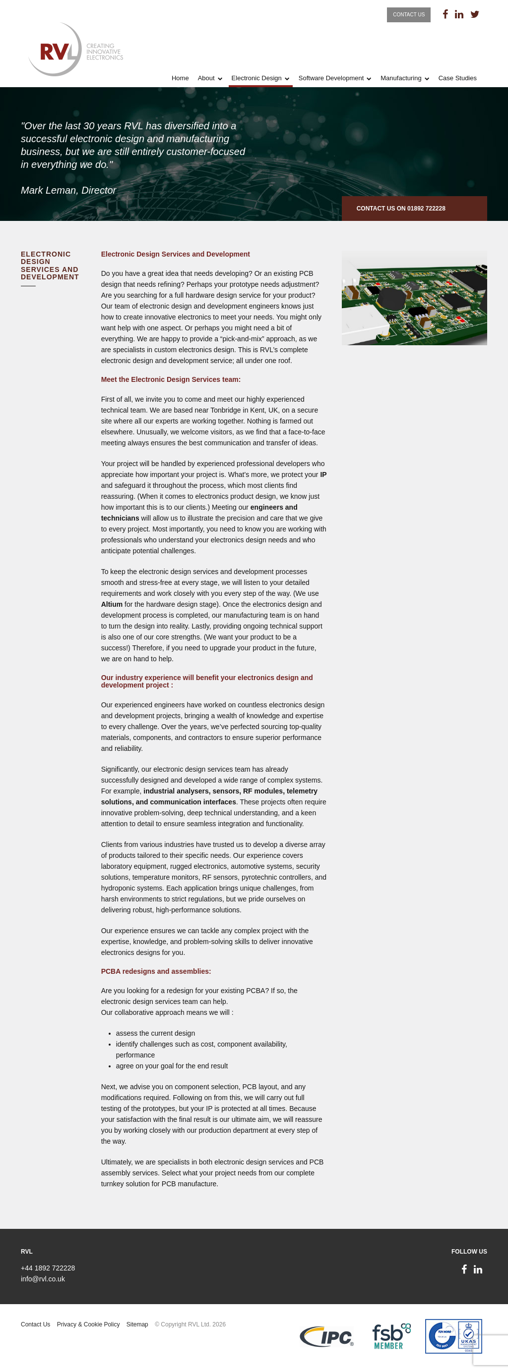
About (206, 78)
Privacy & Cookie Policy (88, 1324)
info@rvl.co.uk (43, 1279)
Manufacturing (401, 78)
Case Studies (458, 78)
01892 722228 (426, 208)
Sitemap (137, 1324)
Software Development (331, 78)
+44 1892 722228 (48, 1268)
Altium (112, 604)
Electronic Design (257, 78)
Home (180, 78)
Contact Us (409, 14)
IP (323, 474)
